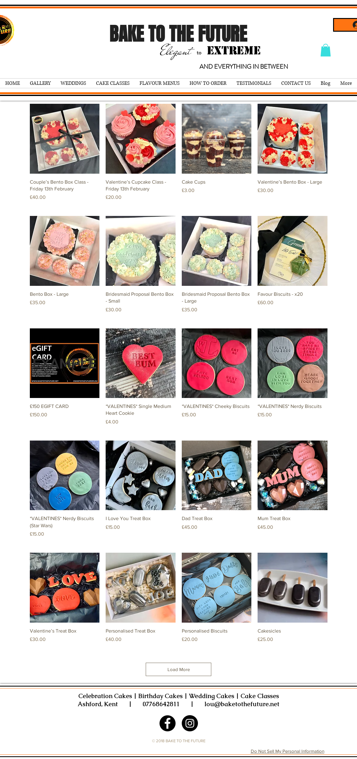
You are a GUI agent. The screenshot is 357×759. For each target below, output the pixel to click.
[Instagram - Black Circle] (190, 723)
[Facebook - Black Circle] (167, 723)
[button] (325, 50)
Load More (178, 669)
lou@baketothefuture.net (241, 704)
